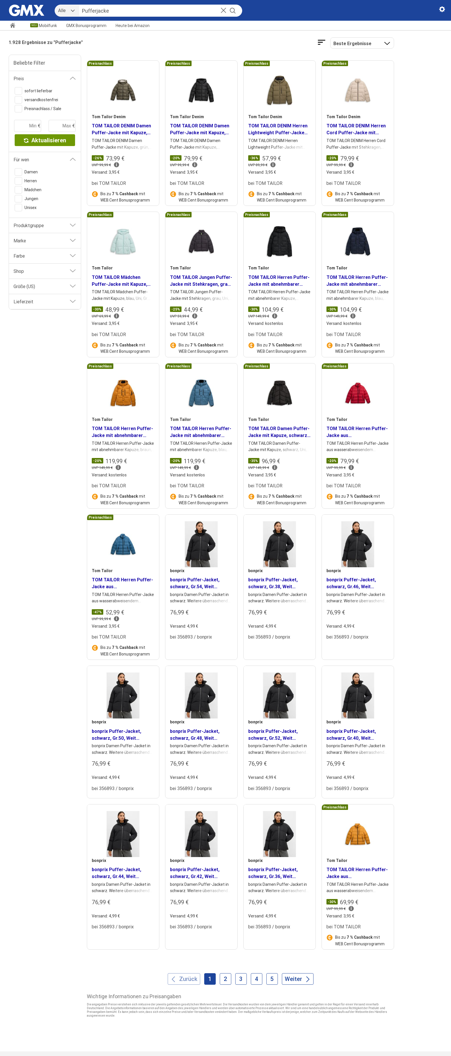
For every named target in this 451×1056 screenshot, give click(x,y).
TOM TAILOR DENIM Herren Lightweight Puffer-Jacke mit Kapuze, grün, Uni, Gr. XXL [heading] (277, 129)
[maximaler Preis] (62, 126)
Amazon (133, 25)
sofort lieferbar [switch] (33, 91)
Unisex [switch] (26, 207)
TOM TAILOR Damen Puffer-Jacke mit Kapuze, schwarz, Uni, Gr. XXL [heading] (278, 432)
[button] (223, 10)
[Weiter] (298, 979)
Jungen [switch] (26, 198)
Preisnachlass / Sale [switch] (38, 108)
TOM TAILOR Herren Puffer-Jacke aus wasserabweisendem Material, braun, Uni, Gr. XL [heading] (357, 873)
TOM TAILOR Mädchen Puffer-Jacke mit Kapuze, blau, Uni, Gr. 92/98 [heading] (119, 281)
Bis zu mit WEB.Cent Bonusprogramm (125, 197)
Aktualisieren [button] (45, 140)
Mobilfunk (48, 25)
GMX (86, 25)
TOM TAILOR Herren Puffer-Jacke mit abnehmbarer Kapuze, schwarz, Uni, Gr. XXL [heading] (278, 281)
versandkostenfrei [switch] (36, 100)
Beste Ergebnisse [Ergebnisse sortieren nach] (352, 43)
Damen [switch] (26, 172)
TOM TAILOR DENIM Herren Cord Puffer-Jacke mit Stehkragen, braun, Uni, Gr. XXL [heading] (356, 129)
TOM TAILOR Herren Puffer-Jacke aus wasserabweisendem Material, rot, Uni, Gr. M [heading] (357, 432)
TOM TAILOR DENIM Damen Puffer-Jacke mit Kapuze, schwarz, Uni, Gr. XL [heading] (199, 129)
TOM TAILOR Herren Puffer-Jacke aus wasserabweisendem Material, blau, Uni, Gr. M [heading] (122, 583)
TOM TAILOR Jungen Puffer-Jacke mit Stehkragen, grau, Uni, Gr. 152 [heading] (201, 281)
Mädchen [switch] (28, 189)
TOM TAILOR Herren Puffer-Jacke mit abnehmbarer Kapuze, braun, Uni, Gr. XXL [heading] (122, 432)
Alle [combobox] (62, 10)
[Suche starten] (232, 10)
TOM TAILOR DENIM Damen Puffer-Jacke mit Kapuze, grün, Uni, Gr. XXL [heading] (121, 129)
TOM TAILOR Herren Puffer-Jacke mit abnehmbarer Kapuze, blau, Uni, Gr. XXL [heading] (357, 281)
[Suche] (154, 10)
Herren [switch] (26, 181)
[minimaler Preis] (27, 126)
